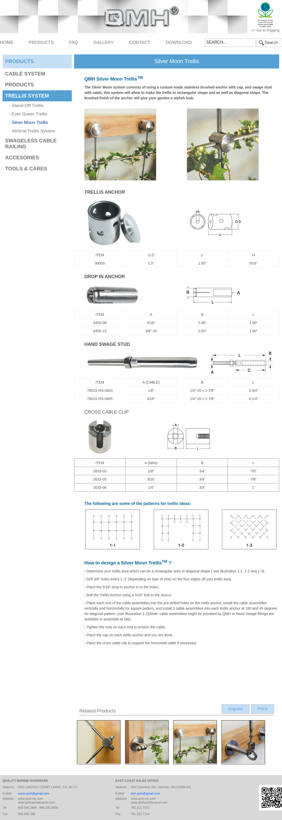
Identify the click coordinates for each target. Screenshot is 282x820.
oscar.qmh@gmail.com (33, 793)
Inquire (235, 708)
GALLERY (103, 42)
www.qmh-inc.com (30, 799)
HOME (6, 42)
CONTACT (139, 42)
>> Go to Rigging (265, 30)
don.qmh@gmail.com (145, 793)
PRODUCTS (41, 42)
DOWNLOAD (179, 42)
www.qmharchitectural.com (36, 802)
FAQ (73, 42)
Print (262, 708)
